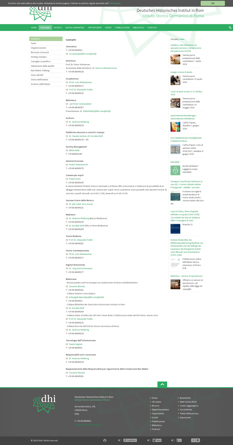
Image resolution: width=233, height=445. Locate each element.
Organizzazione (38, 47)
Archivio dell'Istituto (40, 84)
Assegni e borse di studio (181, 72)
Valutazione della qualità (42, 65)
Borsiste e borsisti (40, 52)
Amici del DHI (37, 75)
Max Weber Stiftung (40, 70)
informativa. (115, 3)
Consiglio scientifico (40, 61)
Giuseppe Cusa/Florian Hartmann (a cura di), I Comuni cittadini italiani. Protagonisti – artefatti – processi (186, 184)
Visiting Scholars (39, 56)
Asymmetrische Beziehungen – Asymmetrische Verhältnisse (184, 117)
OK (212, 3)
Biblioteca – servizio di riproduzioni (186, 276)
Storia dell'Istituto (39, 79)
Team (33, 43)
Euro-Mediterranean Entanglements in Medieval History (186, 139)
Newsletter (175, 162)
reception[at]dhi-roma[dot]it (88, 424)
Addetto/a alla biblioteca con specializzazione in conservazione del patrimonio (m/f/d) (186, 48)
